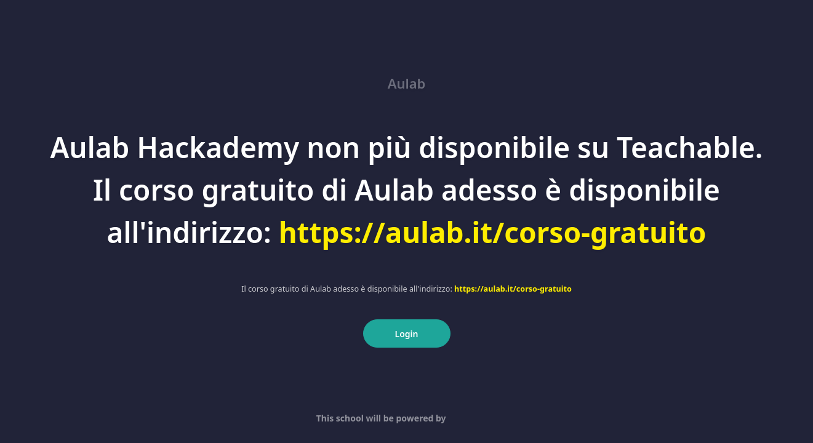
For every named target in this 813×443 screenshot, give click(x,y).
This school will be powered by (406, 418)
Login (407, 334)
